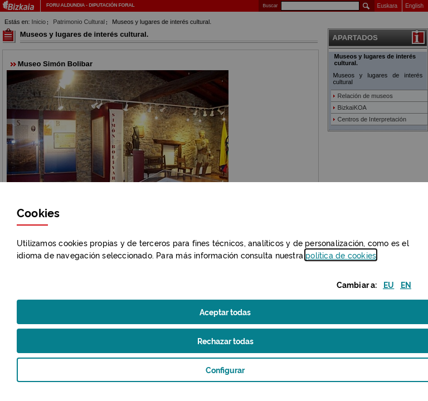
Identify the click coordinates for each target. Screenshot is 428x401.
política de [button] (340, 255)
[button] (388, 284)
